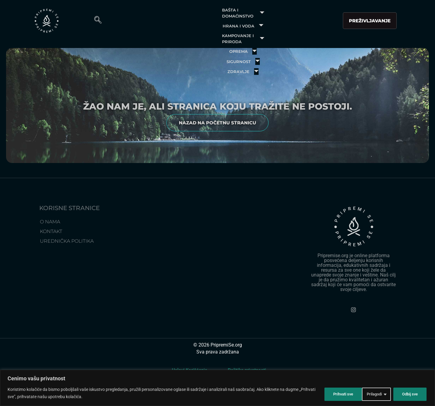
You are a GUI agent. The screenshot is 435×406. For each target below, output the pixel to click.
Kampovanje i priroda (256, 16)
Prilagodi (329, 393)
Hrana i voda (192, 16)
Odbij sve (367, 393)
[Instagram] (353, 331)
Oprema (313, 16)
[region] (217, 388)
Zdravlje (235, 31)
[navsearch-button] (414, 24)
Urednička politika (67, 263)
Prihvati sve (407, 393)
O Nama (50, 243)
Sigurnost (192, 31)
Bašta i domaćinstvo (130, 16)
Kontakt (51, 253)
